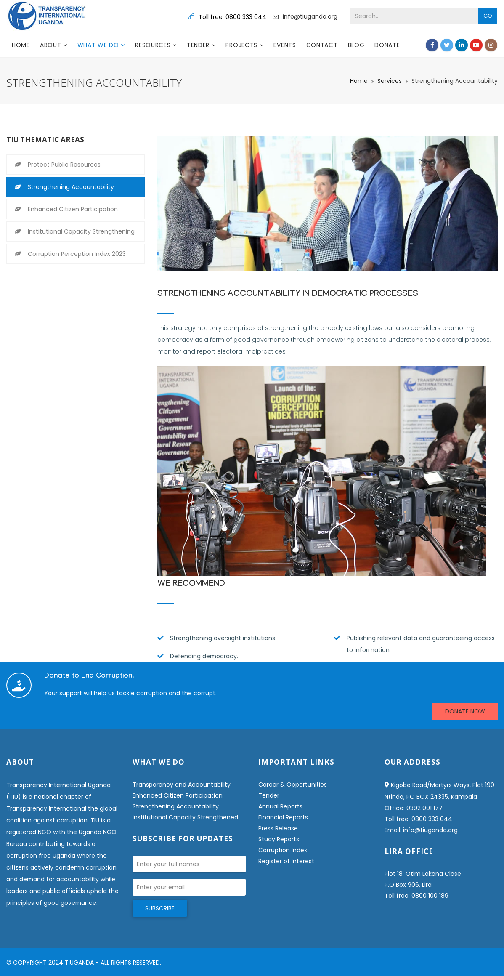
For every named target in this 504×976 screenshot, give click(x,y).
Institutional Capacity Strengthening (81, 231)
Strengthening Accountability (71, 187)
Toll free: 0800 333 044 (418, 819)
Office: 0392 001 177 (414, 808)
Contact (322, 45)
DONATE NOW (465, 711)
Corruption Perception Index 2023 (77, 254)
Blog (356, 45)
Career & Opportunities (292, 784)
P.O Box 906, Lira (408, 884)
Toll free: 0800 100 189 (416, 895)
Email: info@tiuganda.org (421, 830)
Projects (242, 45)
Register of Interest (286, 861)
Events (284, 45)
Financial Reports (283, 817)
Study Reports (278, 839)
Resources (153, 45)
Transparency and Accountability (182, 784)
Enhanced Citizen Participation (73, 209)
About (51, 45)
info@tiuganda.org (310, 16)
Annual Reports (280, 806)
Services (389, 81)
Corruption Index (282, 850)
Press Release (278, 828)
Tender (199, 45)
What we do (99, 45)
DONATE (387, 45)
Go (487, 16)
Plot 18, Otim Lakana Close (423, 874)
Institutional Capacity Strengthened (185, 817)
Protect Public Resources (64, 164)
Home (21, 45)
